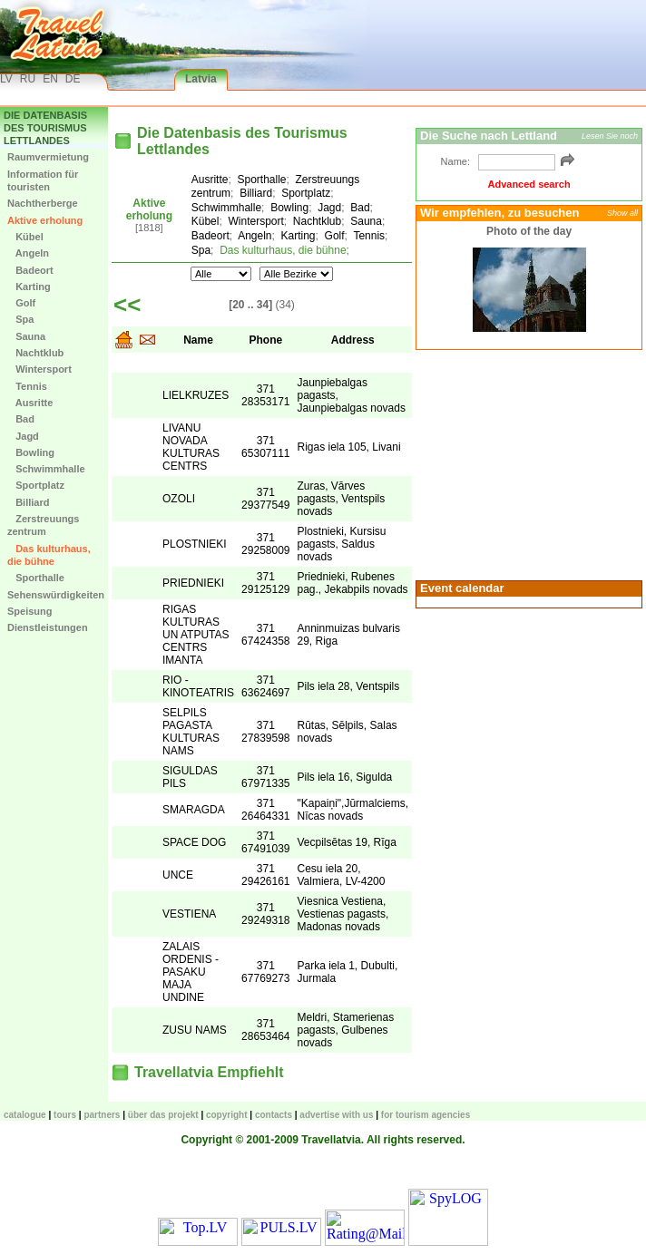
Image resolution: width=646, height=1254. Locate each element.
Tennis (27, 386)
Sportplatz (35, 485)
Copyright (227, 1115)
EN (50, 79)
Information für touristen (42, 180)
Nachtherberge (42, 203)
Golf (21, 302)
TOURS (65, 1115)
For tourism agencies (425, 1115)
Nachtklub (35, 352)
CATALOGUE (25, 1115)
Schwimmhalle (46, 468)
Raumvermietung (48, 156)
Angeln (28, 253)
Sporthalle (35, 577)
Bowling (30, 452)
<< (127, 304)
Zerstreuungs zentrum (43, 525)
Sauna (26, 336)
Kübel (25, 236)
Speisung (30, 611)
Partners (101, 1115)
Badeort (30, 270)
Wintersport (39, 369)
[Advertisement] (529, 463)
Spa (20, 319)
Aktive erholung (45, 220)
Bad (20, 418)
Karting (29, 286)
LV (6, 79)
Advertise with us (336, 1115)
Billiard (28, 502)
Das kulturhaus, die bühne (49, 555)
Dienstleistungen (47, 627)
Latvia (201, 79)
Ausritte (30, 402)
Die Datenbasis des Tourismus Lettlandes (45, 128)
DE (73, 79)
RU (27, 79)
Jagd (23, 436)
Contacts (273, 1115)
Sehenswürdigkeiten (55, 594)
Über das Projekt (163, 1115)
